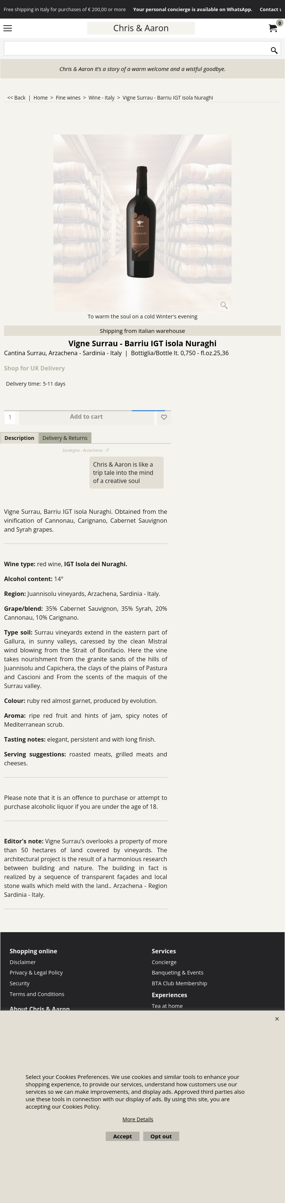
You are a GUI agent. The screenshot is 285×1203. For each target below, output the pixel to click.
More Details (137, 1119)
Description (19, 437)
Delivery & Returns (65, 437)
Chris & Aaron (140, 28)
